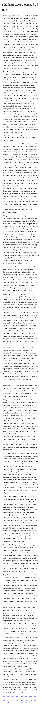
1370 (30, 698)
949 (4, 700)
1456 (13, 700)
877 (8, 700)
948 (8, 696)
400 (30, 702)
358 (13, 702)
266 (13, 696)
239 (22, 702)
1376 (4, 698)
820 (35, 698)
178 (31, 700)
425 (18, 698)
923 (26, 696)
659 (14, 698)
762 (26, 702)
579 (22, 696)
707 (17, 700)
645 (35, 700)
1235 (30, 696)
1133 (9, 698)
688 (8, 702)
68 (22, 698)
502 (4, 696)
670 (26, 698)
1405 (26, 700)
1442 (17, 696)
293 (35, 696)
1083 (17, 702)
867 (4, 702)
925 (22, 700)
